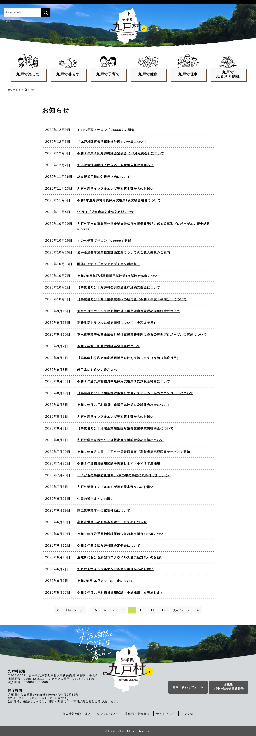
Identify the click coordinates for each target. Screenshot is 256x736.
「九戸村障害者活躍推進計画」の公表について (112, 141)
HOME (13, 89)
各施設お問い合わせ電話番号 (228, 687)
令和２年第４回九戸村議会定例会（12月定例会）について (120, 153)
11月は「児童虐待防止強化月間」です (105, 212)
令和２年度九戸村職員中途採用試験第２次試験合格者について (123, 381)
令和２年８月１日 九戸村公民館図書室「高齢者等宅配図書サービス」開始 (133, 451)
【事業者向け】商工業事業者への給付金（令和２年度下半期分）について (132, 299)
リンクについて (108, 713)
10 (142, 610)
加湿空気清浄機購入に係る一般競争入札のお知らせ (115, 165)
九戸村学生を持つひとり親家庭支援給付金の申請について (120, 440)
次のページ (181, 610)
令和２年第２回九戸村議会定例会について (108, 545)
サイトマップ (165, 713)
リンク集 (187, 713)
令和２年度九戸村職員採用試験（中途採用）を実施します (120, 592)
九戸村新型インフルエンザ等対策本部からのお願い (115, 188)
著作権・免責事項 (137, 713)
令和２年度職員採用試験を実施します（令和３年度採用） (120, 463)
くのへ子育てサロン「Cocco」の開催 (105, 130)
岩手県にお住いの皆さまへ (97, 369)
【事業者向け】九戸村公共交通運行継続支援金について (118, 287)
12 (164, 610)
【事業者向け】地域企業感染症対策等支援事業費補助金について (125, 428)
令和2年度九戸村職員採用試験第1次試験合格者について (119, 276)
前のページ (74, 610)
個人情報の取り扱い (77, 713)
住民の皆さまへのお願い (95, 498)
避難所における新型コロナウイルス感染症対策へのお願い (120, 557)
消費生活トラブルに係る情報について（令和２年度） (117, 322)
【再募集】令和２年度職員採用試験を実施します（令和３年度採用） (128, 358)
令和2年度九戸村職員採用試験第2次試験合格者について (119, 200)
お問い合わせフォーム (188, 687)
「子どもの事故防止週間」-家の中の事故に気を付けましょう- (123, 475)
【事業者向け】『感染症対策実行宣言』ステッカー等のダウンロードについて (135, 393)
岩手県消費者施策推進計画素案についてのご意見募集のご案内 (123, 252)
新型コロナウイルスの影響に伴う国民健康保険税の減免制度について (128, 311)
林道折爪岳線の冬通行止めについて (103, 176)
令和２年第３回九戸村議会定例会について (108, 346)
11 (153, 610)
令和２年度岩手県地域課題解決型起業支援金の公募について (122, 534)
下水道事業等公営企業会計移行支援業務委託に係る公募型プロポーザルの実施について (142, 334)
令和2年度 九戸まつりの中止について (105, 580)
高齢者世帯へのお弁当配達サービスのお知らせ (112, 522)
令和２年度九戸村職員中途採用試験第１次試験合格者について (123, 404)
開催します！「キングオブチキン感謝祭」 (108, 264)
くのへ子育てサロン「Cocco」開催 (104, 240)
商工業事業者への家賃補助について (103, 510)
